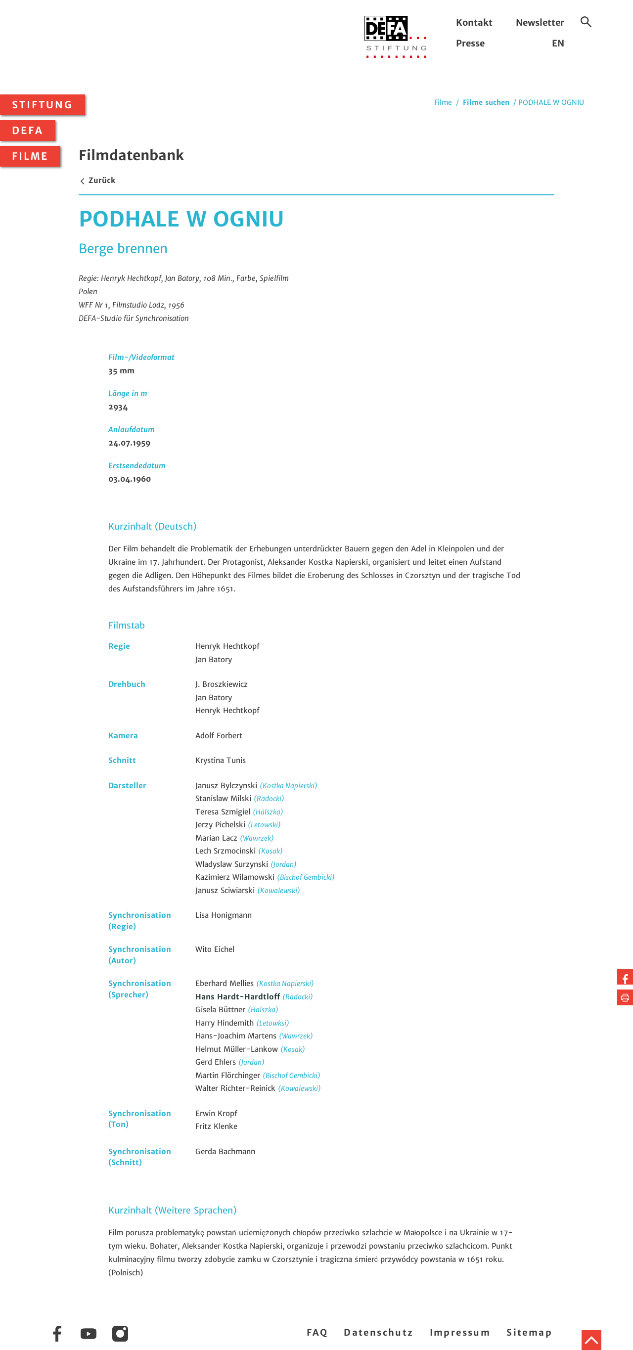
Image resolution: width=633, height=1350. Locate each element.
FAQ (317, 1332)
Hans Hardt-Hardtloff (238, 996)
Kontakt (474, 22)
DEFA (28, 130)
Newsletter (540, 22)
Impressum (460, 1332)
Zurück (97, 180)
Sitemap (529, 1332)
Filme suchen (486, 102)
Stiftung (42, 104)
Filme (30, 156)
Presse (470, 43)
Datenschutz (378, 1332)
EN (558, 43)
